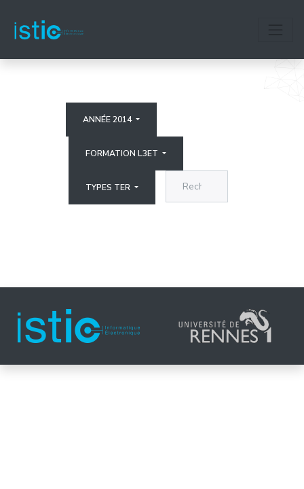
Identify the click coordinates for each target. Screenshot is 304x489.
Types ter (109, 187)
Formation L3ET (123, 153)
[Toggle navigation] (275, 30)
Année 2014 (108, 119)
